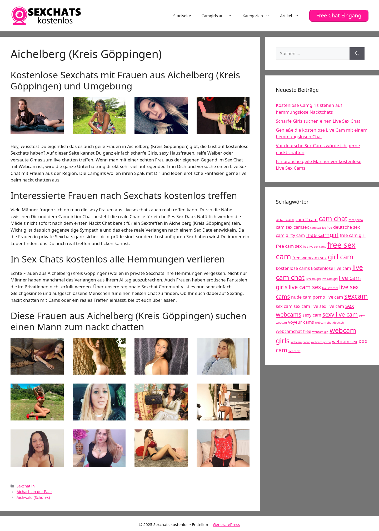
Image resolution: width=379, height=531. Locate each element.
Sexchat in (26, 485)
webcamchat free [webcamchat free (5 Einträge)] (293, 331)
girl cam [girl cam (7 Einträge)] (340, 256)
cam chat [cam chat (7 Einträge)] (333, 218)
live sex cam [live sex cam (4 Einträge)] (330, 288)
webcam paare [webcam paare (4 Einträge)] (300, 342)
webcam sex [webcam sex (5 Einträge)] (344, 341)
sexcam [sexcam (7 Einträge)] (356, 296)
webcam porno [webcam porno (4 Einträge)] (321, 342)
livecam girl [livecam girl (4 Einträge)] (313, 278)
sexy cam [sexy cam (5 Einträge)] (311, 315)
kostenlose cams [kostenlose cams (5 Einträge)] (293, 268)
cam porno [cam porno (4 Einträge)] (355, 220)
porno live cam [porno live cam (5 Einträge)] (328, 297)
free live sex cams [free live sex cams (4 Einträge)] (314, 246)
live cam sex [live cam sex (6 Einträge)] (305, 286)
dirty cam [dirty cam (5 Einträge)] (295, 235)
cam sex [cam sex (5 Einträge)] (284, 227)
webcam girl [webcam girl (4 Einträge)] (320, 332)
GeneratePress (226, 524)
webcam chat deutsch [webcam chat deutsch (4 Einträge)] (329, 322)
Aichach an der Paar (34, 491)
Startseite (182, 15)
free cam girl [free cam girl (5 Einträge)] (353, 235)
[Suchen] (357, 53)
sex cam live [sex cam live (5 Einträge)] (305, 306)
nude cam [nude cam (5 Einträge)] (301, 297)
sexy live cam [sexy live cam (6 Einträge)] (340, 314)
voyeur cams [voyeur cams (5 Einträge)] (301, 322)
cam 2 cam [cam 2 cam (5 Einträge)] (307, 219)
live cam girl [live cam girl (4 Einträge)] (330, 278)
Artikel (292, 15)
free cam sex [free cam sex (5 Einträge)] (289, 246)
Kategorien (258, 15)
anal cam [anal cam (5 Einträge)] (285, 219)
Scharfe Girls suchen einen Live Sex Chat (318, 121)
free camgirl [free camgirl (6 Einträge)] (322, 234)
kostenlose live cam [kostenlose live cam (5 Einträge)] (331, 268)
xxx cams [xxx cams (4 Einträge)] (294, 351)
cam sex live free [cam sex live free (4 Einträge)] (321, 227)
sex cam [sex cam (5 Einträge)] (284, 306)
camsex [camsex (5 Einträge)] (301, 227)
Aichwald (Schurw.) (33, 497)
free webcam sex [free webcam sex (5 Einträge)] (309, 257)
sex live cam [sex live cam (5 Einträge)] (332, 306)
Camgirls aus (219, 15)
